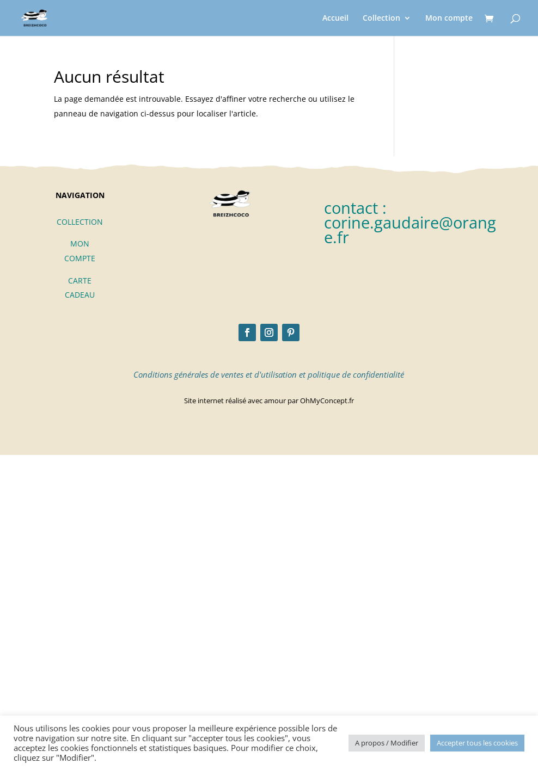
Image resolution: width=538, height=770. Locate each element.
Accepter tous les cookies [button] (477, 743)
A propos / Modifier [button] (386, 743)
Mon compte (449, 18)
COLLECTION (80, 222)
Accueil (335, 18)
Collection (381, 18)
